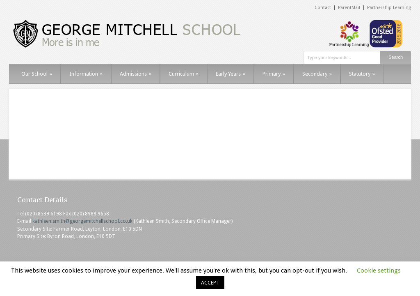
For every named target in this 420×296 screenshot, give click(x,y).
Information (86, 74)
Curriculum (184, 74)
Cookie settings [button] (379, 270)
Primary (273, 74)
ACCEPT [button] (210, 283)
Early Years (230, 74)
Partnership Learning (389, 7)
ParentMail (349, 7)
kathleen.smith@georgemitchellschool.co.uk (82, 221)
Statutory (362, 74)
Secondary (317, 74)
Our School (36, 74)
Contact (323, 7)
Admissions (135, 74)
